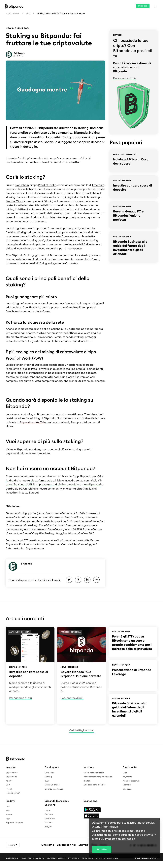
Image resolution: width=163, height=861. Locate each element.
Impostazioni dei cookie (120, 839)
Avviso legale (12, 858)
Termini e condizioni (56, 858)
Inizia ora (142, 6)
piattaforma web (41, 480)
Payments (127, 777)
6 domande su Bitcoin (94, 773)
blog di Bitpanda (44, 418)
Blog (28, 13)
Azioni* (9, 781)
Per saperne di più (124, 78)
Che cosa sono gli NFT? (94, 785)
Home (47, 810)
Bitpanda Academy (29, 449)
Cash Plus (49, 773)
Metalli (9, 789)
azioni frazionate (16, 484)
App (8, 819)
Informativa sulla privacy (32, 858)
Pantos (9, 815)
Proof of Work (14, 201)
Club (125, 773)
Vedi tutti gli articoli (81, 730)
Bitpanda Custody (14, 823)
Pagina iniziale (12, 13)
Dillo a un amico (52, 785)
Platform (49, 814)
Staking (48, 777)
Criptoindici (11, 777)
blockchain (22, 185)
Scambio (127, 785)
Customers (50, 818)
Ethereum (98, 185)
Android (11, 480)
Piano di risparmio (131, 781)
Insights (48, 827)
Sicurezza (127, 789)
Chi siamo (47, 845)
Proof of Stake (47, 185)
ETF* (8, 785)
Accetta (101, 849)
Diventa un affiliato (54, 789)
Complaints (73, 858)
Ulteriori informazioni (105, 826)
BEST (47, 781)
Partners (48, 822)
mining (67, 197)
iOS (99, 476)
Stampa (84, 845)
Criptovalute (11, 773)
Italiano (12, 845)
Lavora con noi (66, 845)
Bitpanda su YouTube (33, 422)
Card (8, 807)
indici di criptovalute (66, 484)
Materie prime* (13, 793)
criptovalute (43, 484)
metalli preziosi (91, 484)
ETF (31, 484)
